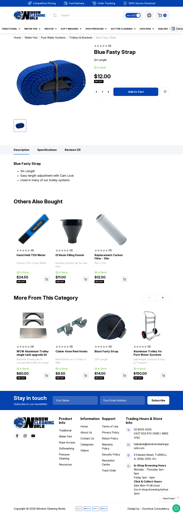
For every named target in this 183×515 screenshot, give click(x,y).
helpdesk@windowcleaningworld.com (151, 446)
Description (21, 149)
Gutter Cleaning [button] (122, 28)
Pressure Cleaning (64, 456)
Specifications (47, 149)
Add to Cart (136, 91)
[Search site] (55, 15)
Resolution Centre (108, 462)
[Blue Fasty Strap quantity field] (102, 92)
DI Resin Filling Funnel (70, 255)
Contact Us (87, 438)
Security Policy (111, 454)
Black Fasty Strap (106, 351)
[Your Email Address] (122, 400)
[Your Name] (75, 400)
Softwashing (66, 448)
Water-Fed (65, 436)
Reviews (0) (73, 149)
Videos (84, 450)
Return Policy (110, 438)
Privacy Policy (110, 432)
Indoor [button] (49, 28)
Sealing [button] (163, 28)
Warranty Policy (107, 446)
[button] (149, 15)
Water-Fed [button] (30, 28)
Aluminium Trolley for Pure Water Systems (147, 353)
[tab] (21, 149)
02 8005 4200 (143, 429)
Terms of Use (110, 426)
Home (84, 426)
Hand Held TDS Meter (31, 255)
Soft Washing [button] (69, 28)
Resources (65, 464)
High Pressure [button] (94, 28)
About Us (86, 432)
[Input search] (84, 15)
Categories (87, 444)
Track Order (109, 470)
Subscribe (158, 400)
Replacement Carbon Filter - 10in (109, 256)
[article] (33, 248)
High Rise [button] (145, 28)
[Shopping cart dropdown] (162, 15)
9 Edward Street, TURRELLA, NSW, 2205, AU (150, 456)
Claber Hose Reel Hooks (71, 351)
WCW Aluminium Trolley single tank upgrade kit (33, 353)
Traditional (65, 430)
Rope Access (67, 442)
